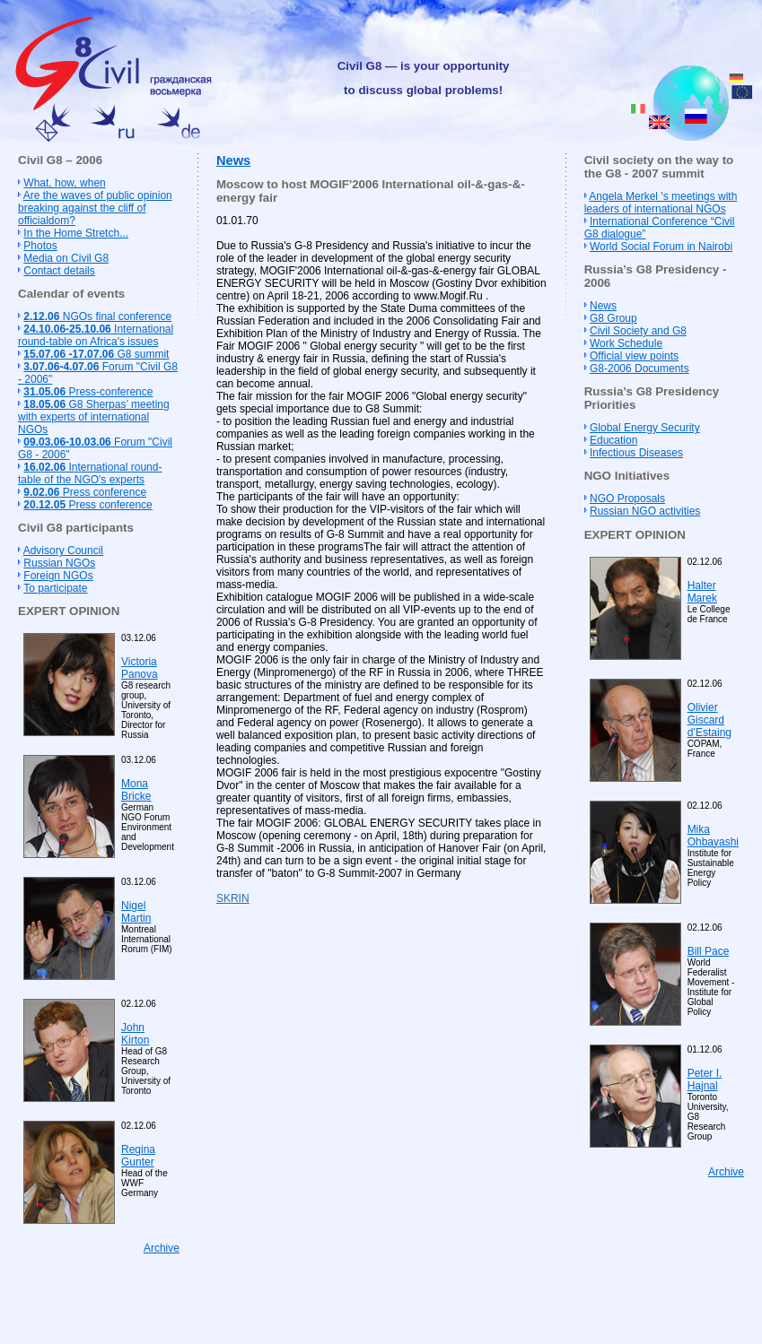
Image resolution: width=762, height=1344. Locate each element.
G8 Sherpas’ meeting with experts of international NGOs (94, 417)
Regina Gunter (138, 1155)
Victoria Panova (139, 668)
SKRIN (233, 898)
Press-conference (88, 392)
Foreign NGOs (57, 575)
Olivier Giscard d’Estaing (709, 720)
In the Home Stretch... (75, 233)
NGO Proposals (627, 498)
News (233, 160)
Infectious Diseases (636, 453)
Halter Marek (702, 591)
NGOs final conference (97, 316)
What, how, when (64, 183)
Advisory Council (63, 550)
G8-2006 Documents (639, 368)
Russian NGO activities (645, 511)
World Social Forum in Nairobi (661, 246)
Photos (40, 245)
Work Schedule (626, 343)
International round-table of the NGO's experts (90, 473)
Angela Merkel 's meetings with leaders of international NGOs (661, 202)
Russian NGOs (59, 563)
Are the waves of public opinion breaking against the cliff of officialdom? (95, 208)
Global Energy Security (645, 427)
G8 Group (613, 318)
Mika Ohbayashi (713, 835)
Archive (162, 1248)
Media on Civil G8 (66, 258)
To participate (55, 588)
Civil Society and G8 (638, 331)
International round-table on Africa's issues (95, 335)
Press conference (84, 492)
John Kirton (135, 1033)
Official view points (634, 356)
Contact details (58, 270)
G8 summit (96, 354)
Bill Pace (709, 951)
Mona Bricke (136, 789)
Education (613, 440)
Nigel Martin (136, 911)
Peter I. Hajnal (705, 1079)
